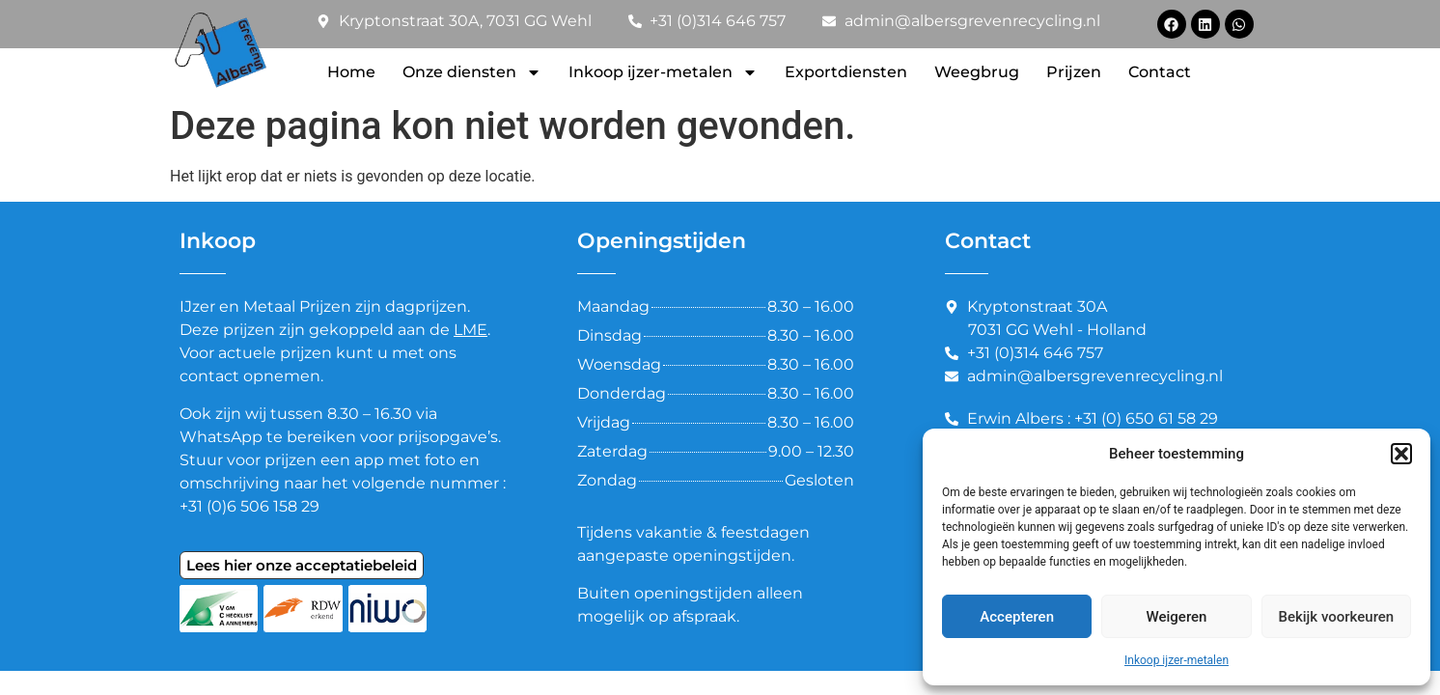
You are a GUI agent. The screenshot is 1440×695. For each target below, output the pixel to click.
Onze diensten (471, 72)
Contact (1159, 72)
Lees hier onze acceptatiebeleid (301, 565)
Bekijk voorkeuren (1336, 617)
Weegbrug (976, 72)
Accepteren (1017, 617)
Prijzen (1073, 72)
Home (351, 72)
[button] (1401, 453)
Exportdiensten (846, 72)
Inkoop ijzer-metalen (1176, 660)
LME (470, 329)
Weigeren (1177, 617)
